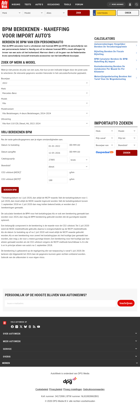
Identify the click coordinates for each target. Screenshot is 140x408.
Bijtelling (109, 52)
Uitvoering (6, 119)
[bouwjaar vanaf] (105, 145)
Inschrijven (126, 303)
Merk (3, 88)
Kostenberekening (109, 69)
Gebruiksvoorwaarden (94, 389)
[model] (34, 13)
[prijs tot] (127, 138)
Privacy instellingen (72, 389)
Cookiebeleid (41, 389)
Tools (67, 4)
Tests (28, 4)
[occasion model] (127, 131)
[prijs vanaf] (105, 138)
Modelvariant (7, 108)
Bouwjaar (5, 78)
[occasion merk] (105, 131)
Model (4, 98)
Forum (79, 4)
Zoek (78, 12)
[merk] (11, 13)
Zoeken (126, 152)
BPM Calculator (111, 60)
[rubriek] (56, 13)
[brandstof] (127, 145)
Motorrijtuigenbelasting (113, 77)
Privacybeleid (55, 389)
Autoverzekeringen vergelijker (110, 45)
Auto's (39, 4)
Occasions (53, 4)
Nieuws (16, 4)
